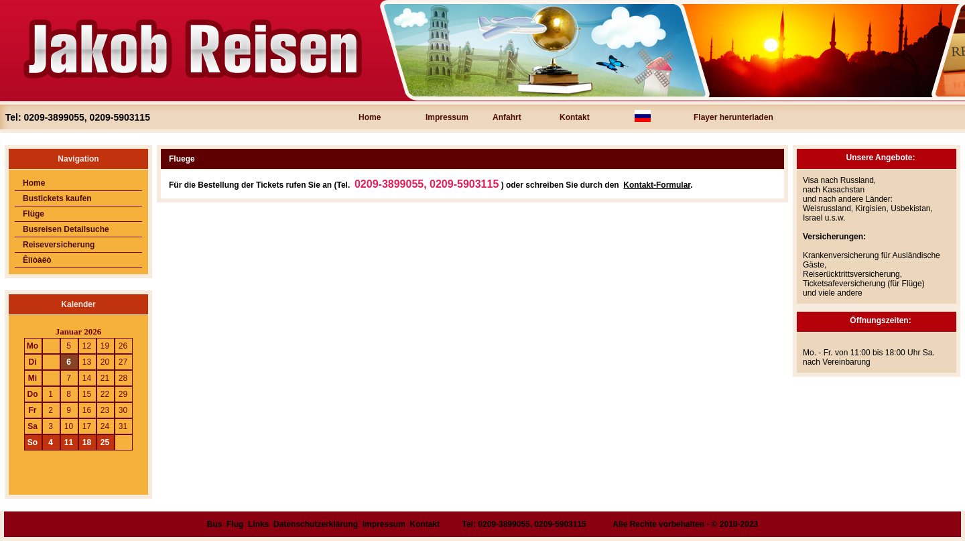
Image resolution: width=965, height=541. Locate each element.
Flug (235, 524)
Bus (214, 524)
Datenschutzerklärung (315, 524)
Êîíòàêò (37, 260)
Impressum (447, 117)
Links (258, 524)
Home (370, 117)
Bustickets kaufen (57, 198)
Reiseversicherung (58, 244)
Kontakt (575, 117)
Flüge (33, 214)
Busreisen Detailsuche (66, 229)
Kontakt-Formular (656, 185)
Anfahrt (507, 117)
